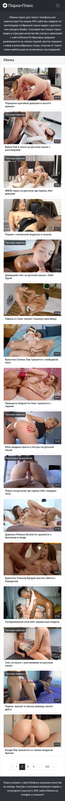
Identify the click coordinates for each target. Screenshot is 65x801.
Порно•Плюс (18, 5)
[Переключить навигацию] (57, 5)
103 (47, 766)
